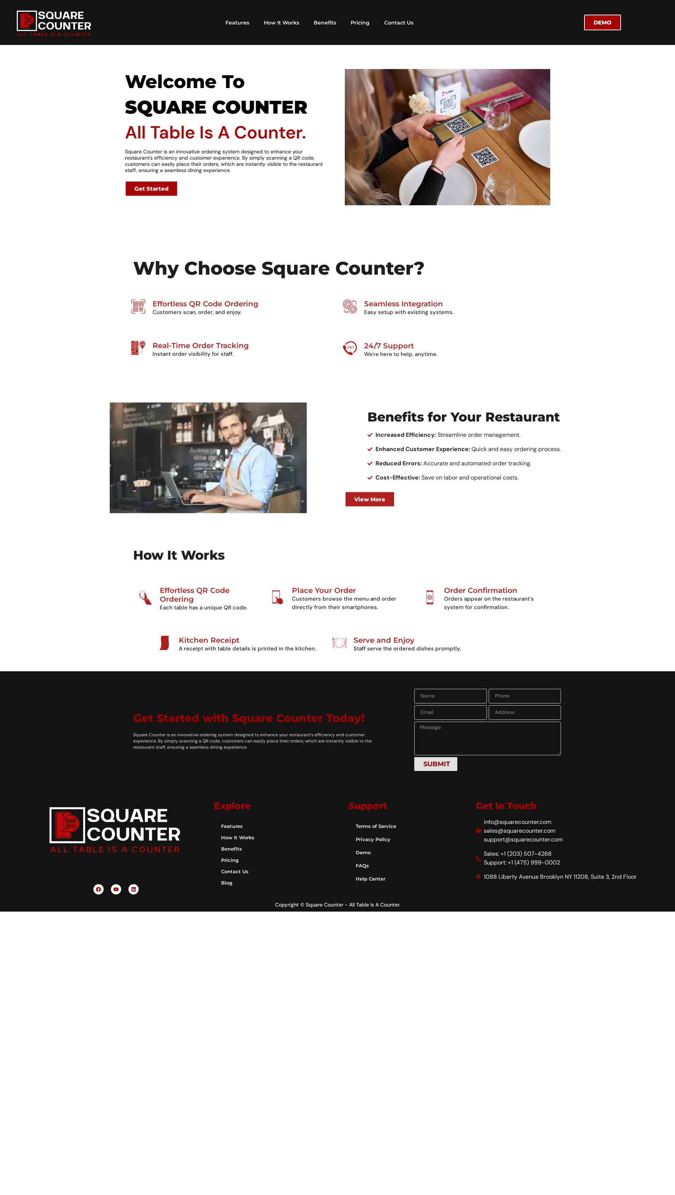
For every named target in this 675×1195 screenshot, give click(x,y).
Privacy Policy (374, 839)
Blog (227, 882)
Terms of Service (377, 826)
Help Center (372, 878)
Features (237, 22)
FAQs (363, 865)
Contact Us (398, 22)
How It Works (281, 22)
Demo (364, 852)
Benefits (325, 22)
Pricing (360, 22)
